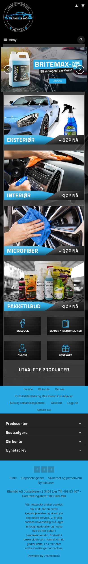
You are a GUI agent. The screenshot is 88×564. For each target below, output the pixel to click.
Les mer (50, 544)
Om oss (59, 389)
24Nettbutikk (52, 556)
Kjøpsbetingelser (32, 478)
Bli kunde (43, 389)
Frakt (13, 478)
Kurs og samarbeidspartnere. (27, 403)
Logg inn (72, 403)
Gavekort (56, 403)
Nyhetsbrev (46, 482)
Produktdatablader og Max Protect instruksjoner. (44, 396)
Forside (28, 389)
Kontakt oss (44, 409)
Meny (10, 40)
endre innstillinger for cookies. (44, 548)
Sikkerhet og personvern (65, 478)
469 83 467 (71, 491)
